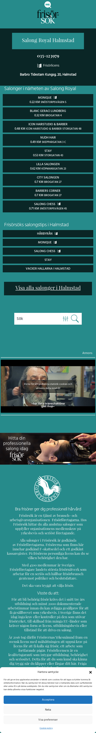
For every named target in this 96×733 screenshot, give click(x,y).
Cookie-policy (46, 728)
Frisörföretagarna (62, 518)
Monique (47, 240)
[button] (90, 672)
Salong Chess (47, 249)
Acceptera (48, 699)
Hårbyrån (47, 232)
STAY (48, 258)
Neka (48, 709)
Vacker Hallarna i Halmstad (48, 267)
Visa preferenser (48, 720)
